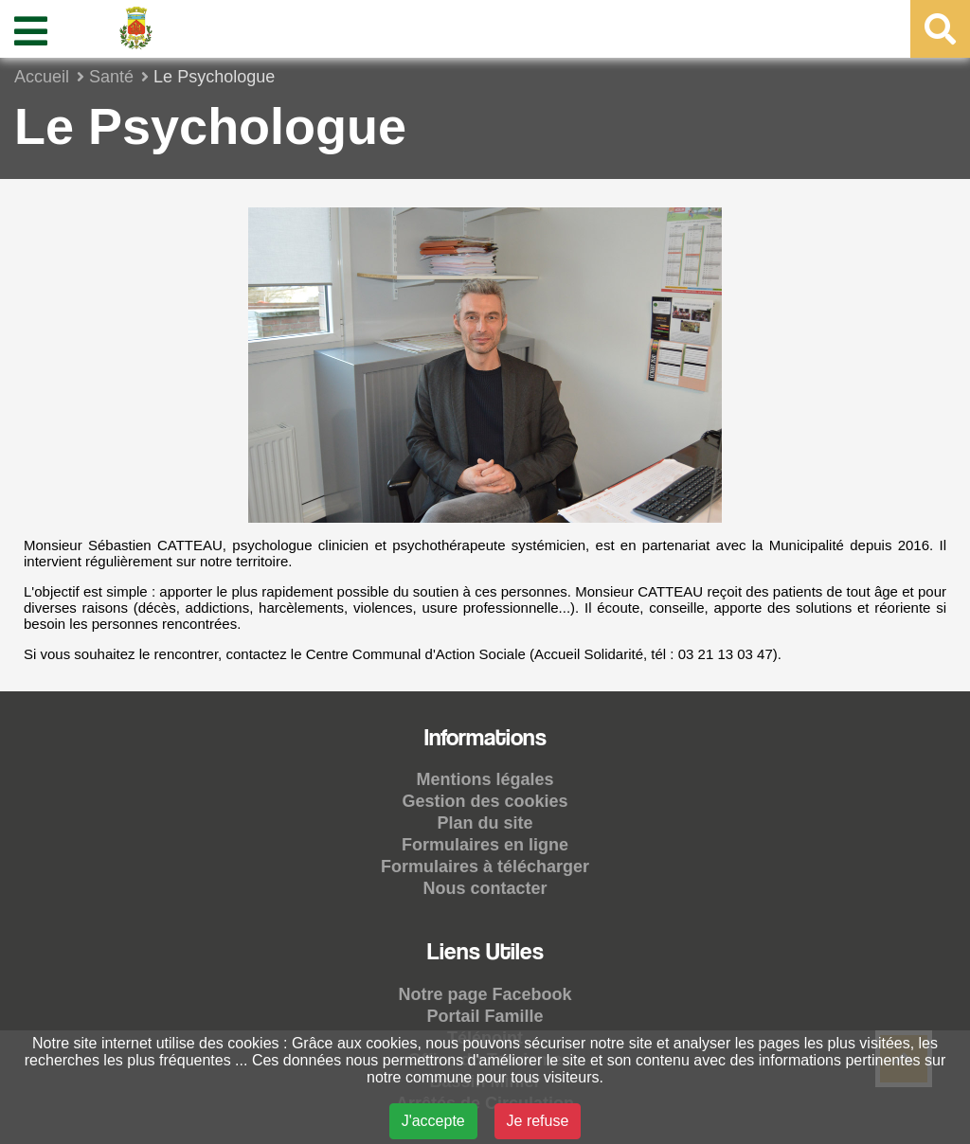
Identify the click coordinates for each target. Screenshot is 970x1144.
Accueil (41, 76)
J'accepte (433, 1121)
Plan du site (484, 822)
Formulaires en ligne (485, 844)
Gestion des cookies (484, 801)
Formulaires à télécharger (485, 866)
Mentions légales (484, 779)
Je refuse (538, 1121)
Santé (111, 76)
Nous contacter (484, 888)
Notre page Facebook (484, 994)
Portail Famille (484, 1016)
